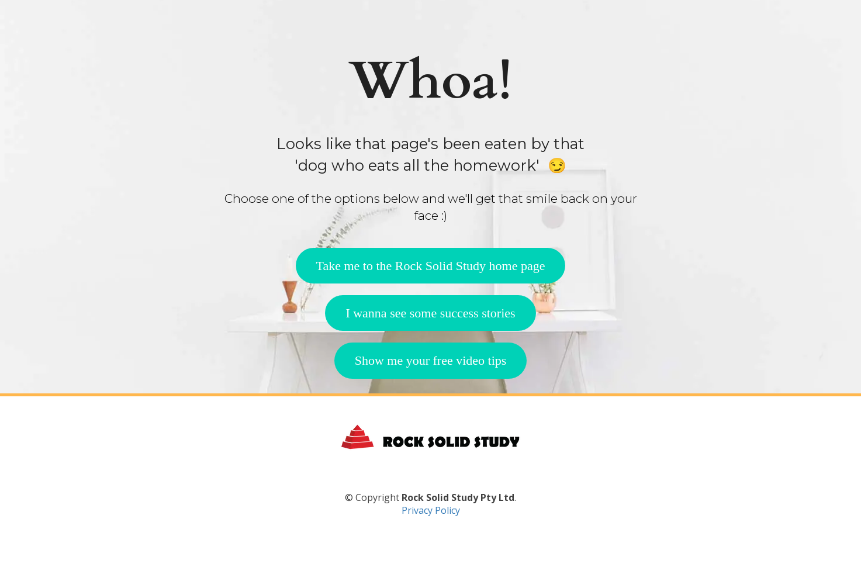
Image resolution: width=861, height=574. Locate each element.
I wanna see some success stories (430, 313)
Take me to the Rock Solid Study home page (430, 265)
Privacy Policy (431, 537)
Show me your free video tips (431, 360)
